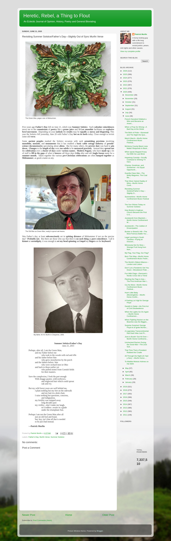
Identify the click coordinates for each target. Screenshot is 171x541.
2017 (125, 394)
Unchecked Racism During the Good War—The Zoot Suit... (136, 344)
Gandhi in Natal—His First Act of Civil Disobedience (137, 307)
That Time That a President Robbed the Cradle (136, 351)
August (128, 109)
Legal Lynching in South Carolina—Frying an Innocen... (134, 239)
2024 (125, 78)
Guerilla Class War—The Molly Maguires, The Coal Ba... (136, 175)
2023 (125, 81)
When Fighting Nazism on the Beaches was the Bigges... (136, 321)
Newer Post (28, 514)
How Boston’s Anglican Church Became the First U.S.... (136, 212)
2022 (125, 85)
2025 (125, 74)
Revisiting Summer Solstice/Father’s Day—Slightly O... (135, 191)
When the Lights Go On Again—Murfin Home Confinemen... (137, 314)
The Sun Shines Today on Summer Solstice (135, 206)
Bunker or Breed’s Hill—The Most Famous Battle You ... (136, 233)
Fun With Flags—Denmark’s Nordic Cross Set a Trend (136, 275)
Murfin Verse (45, 437)
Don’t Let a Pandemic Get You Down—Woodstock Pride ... (137, 269)
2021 (125, 88)
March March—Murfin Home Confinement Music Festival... (136, 140)
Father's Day (33, 437)
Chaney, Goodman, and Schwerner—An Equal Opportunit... (135, 167)
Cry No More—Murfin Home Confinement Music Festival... (136, 287)
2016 (125, 397)
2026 (125, 71)
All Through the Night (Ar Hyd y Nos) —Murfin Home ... (136, 357)
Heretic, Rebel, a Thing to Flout (56, 15)
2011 (125, 415)
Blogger (100, 531)
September (130, 105)
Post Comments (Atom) (42, 520)
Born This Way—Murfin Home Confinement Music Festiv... (137, 257)
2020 (125, 92)
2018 (125, 390)
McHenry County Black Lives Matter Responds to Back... (137, 147)
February (129, 379)
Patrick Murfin (141, 34)
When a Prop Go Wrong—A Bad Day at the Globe (136, 128)
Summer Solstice (57, 437)
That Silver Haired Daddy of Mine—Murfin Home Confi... (136, 183)
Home (68, 514)
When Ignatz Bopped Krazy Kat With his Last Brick (136, 153)
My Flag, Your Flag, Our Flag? (137, 253)
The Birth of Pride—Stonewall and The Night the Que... (136, 134)
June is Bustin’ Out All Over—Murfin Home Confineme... (136, 338)
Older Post (108, 514)
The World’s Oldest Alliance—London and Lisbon (137, 263)
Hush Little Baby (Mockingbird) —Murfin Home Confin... (135, 295)
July (127, 113)
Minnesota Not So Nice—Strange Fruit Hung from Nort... (135, 247)
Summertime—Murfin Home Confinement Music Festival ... (137, 199)
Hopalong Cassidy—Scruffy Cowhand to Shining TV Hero (136, 160)
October (128, 102)
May (127, 368)
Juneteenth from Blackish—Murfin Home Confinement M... (136, 220)
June (127, 116)
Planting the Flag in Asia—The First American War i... (136, 280)
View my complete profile (130, 51)
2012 (125, 411)
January (128, 382)
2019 (125, 387)
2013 (125, 408)
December (129, 95)
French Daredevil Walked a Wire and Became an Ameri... (135, 121)
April (127, 372)
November (129, 99)
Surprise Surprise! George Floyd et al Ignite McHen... (136, 326)
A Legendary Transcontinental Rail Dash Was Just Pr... (137, 332)
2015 (125, 401)
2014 (125, 404)
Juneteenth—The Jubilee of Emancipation (136, 227)
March (128, 375)
